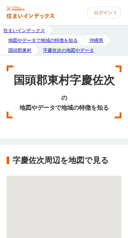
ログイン (103, 12)
